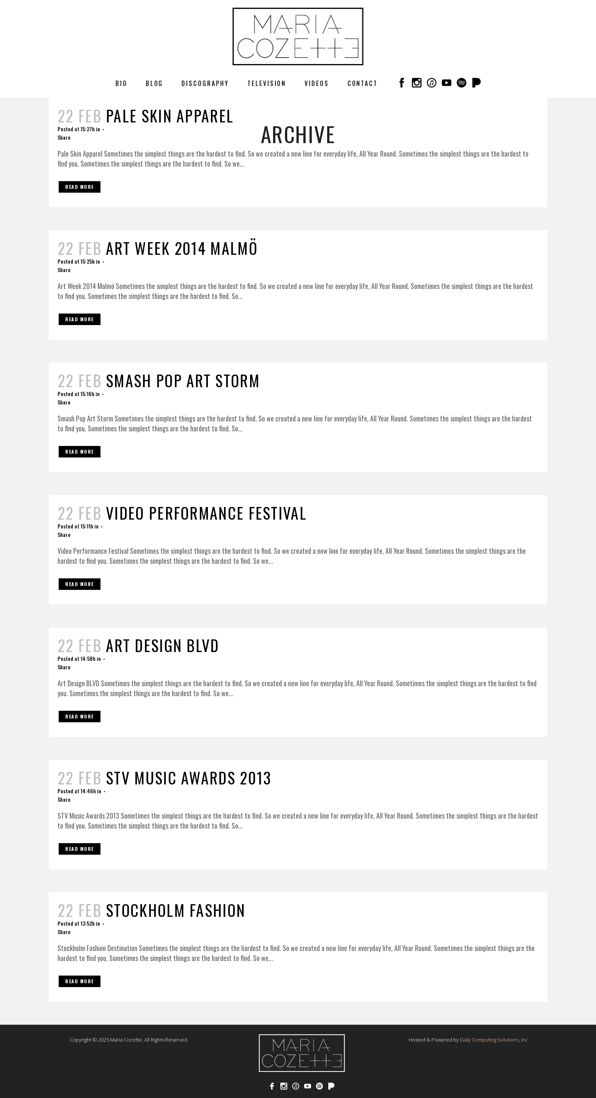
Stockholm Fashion (175, 909)
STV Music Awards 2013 (189, 777)
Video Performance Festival (206, 512)
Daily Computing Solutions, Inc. (494, 1039)
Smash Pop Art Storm (183, 380)
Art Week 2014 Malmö (182, 247)
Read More (79, 186)
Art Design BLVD (162, 645)
